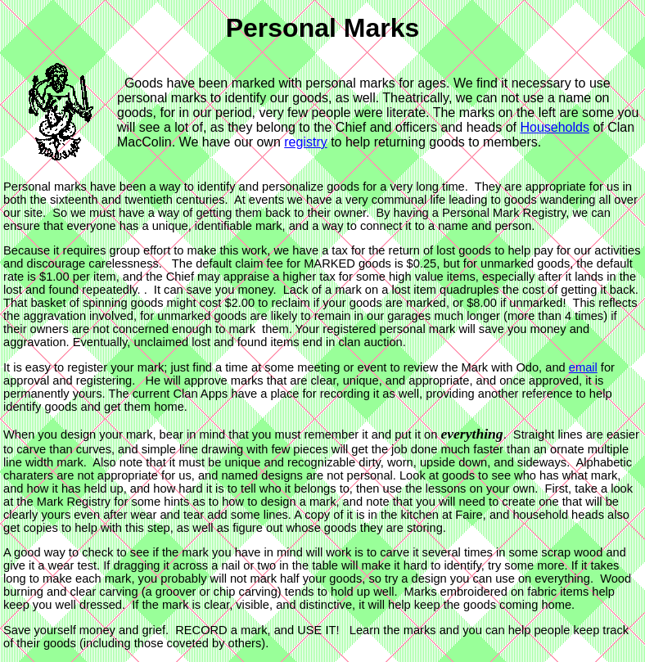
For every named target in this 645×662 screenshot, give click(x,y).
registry (305, 142)
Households (554, 127)
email (583, 367)
